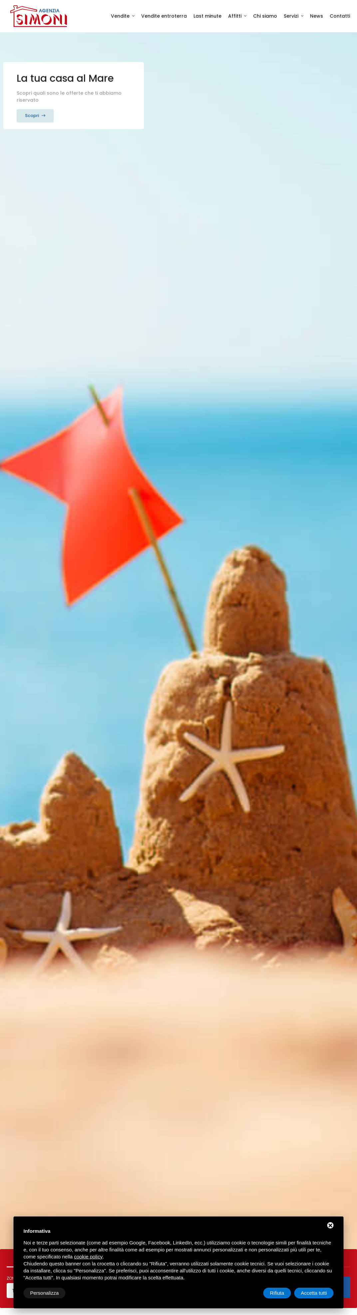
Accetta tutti (314, 1293)
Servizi (292, 16)
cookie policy (88, 1256)
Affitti (235, 16)
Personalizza (44, 1293)
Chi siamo (265, 16)
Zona (12, 1278)
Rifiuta (277, 1293)
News (316, 16)
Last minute (207, 16)
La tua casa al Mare (65, 75)
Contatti (340, 16)
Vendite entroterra (164, 16)
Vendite (121, 16)
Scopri (35, 112)
